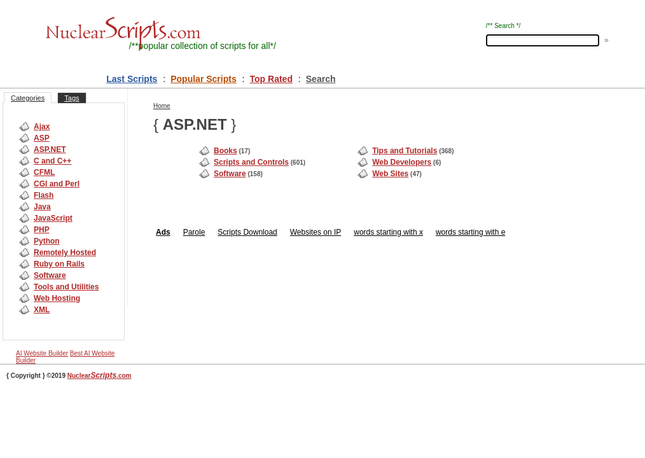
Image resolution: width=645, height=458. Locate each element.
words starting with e (470, 232)
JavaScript (53, 218)
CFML (44, 172)
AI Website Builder (42, 353)
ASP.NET (50, 149)
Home (161, 105)
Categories (28, 98)
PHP (42, 229)
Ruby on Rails (59, 264)
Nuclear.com (99, 375)
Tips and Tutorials (404, 150)
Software (50, 275)
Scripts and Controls (251, 162)
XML (42, 309)
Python (47, 241)
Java (42, 206)
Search (321, 79)
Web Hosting (57, 298)
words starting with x (388, 232)
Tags (71, 98)
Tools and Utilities (66, 286)
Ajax (42, 126)
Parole (194, 232)
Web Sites (390, 173)
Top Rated (271, 79)
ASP (42, 138)
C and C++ (52, 160)
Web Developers (401, 162)
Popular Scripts (203, 79)
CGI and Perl (57, 183)
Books (225, 150)
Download (259, 232)
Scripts (229, 232)
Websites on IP (315, 232)
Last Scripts (131, 79)
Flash (43, 195)
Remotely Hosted (65, 252)
